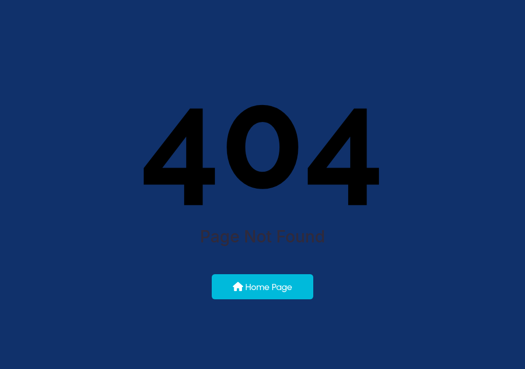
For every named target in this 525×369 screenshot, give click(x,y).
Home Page (262, 287)
